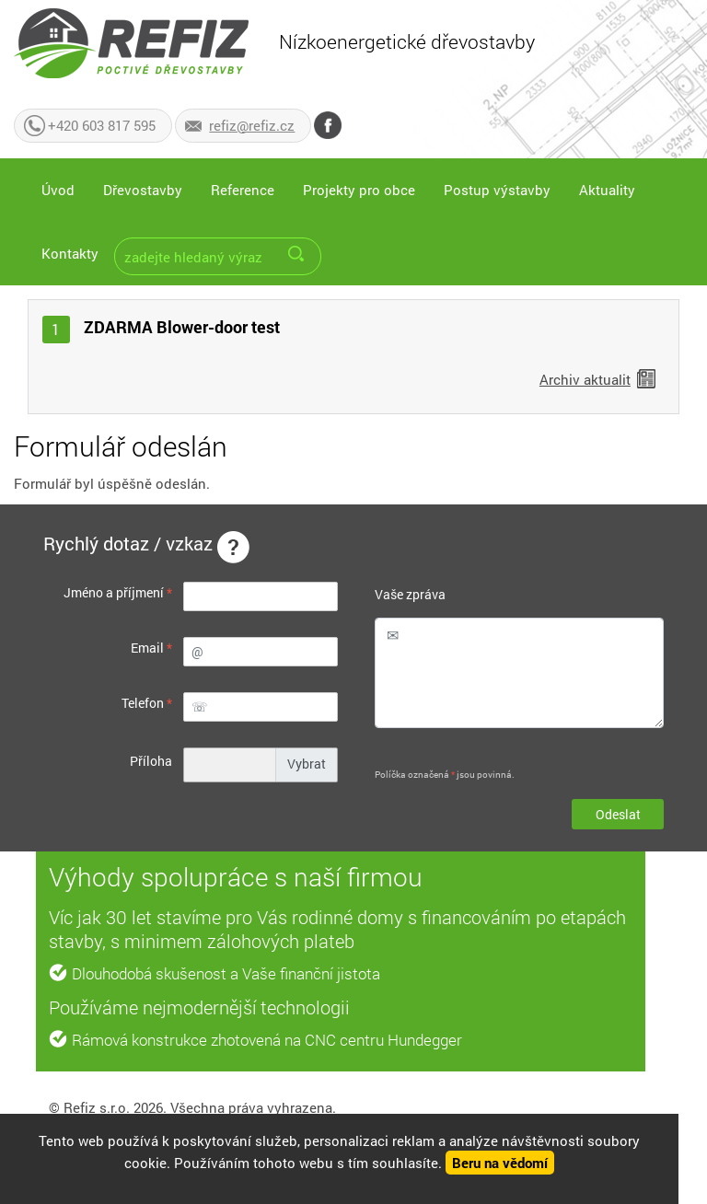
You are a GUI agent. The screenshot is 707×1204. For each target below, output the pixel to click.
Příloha (151, 761)
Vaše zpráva (410, 594)
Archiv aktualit (585, 379)
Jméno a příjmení (118, 592)
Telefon (147, 703)
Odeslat (618, 814)
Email (151, 647)
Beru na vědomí (500, 1162)
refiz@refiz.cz (252, 125)
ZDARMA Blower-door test (182, 327)
